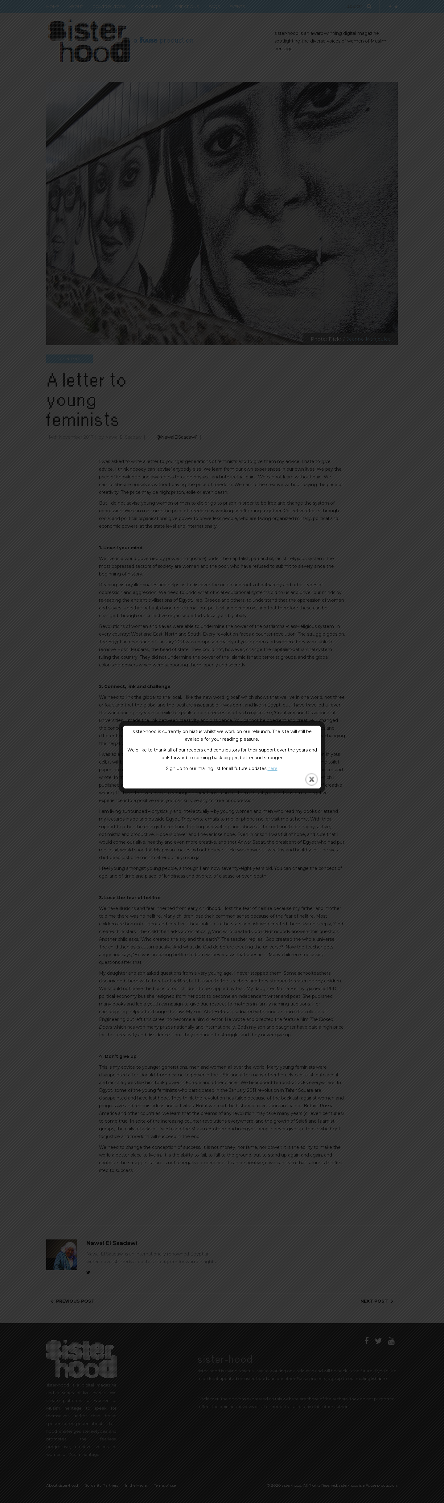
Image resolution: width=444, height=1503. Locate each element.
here (273, 768)
